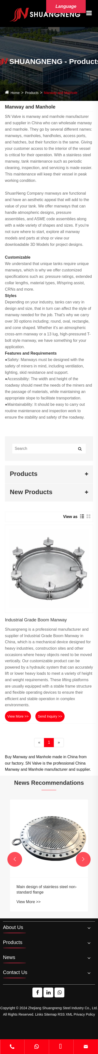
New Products (31, 492)
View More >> (17, 716)
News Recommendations (49, 782)
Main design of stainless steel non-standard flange (46, 889)
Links (39, 1014)
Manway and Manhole (60, 93)
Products (32, 93)
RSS (61, 1014)
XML (69, 1014)
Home (15, 93)
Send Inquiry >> (50, 716)
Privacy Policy (84, 1014)
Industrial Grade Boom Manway (36, 619)
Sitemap (50, 1014)
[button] (14, 859)
